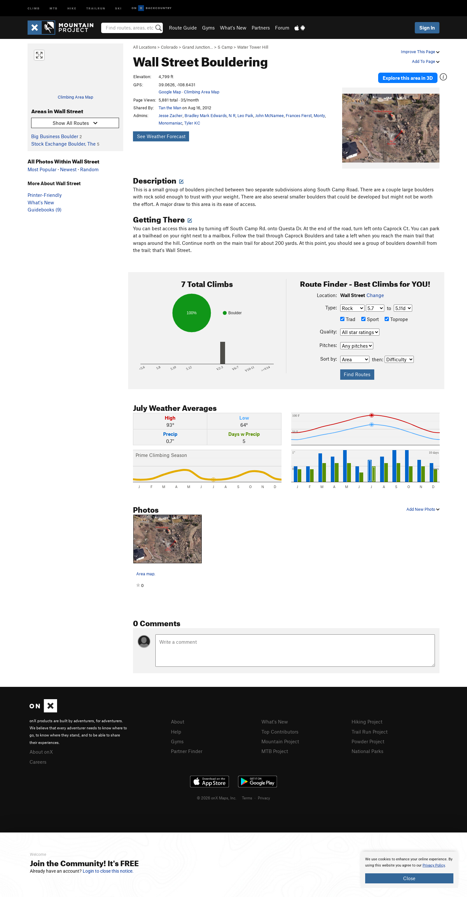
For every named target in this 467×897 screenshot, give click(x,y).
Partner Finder (186, 749)
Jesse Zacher (171, 115)
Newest (68, 169)
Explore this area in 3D (409, 77)
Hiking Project (367, 720)
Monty (319, 115)
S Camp (225, 47)
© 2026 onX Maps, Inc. (216, 795)
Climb (34, 8)
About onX (41, 750)
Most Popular (42, 169)
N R (232, 115)
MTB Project (274, 749)
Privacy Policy (434, 865)
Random (89, 169)
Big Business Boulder (54, 136)
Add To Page (425, 61)
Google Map (170, 91)
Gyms (208, 27)
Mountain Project (280, 739)
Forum (282, 27)
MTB (54, 8)
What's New (233, 27)
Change (375, 294)
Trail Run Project (370, 730)
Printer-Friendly (45, 195)
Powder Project (368, 739)
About (177, 720)
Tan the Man (170, 107)
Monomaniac (170, 123)
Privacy (264, 795)
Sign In (427, 27)
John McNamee (269, 115)
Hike (72, 8)
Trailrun (95, 8)
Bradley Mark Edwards (206, 115)
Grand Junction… (197, 47)
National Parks (367, 749)
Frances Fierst (299, 115)
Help (176, 730)
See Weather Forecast (161, 136)
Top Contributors (279, 730)
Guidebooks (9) (45, 209)
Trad (347, 318)
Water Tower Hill (252, 47)
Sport (370, 318)
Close (409, 878)
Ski (118, 8)
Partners (261, 27)
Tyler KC (192, 123)
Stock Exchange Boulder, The (63, 144)
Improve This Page (420, 51)
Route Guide (183, 27)
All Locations (144, 47)
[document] (409, 869)
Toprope (396, 318)
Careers (38, 759)
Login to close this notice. (108, 871)
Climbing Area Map (75, 97)
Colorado (169, 47)
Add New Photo (422, 507)
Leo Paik (245, 115)
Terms (247, 795)
